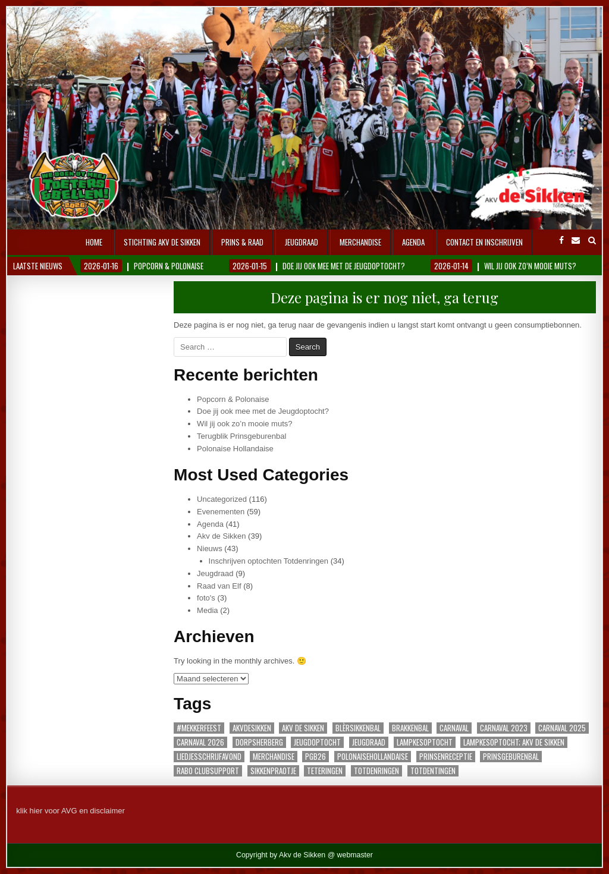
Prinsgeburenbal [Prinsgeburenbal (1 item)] (511, 756)
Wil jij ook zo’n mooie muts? (244, 423)
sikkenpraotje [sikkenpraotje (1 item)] (273, 770)
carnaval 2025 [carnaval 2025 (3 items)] (562, 728)
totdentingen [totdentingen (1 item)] (433, 770)
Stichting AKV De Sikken (162, 242)
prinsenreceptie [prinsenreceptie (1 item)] (445, 756)
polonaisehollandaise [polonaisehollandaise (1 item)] (372, 756)
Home (94, 242)
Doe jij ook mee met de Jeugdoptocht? (263, 411)
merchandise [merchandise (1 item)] (273, 756)
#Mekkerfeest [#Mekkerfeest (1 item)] (199, 728)
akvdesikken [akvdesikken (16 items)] (252, 728)
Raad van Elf (219, 585)
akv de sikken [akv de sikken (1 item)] (303, 728)
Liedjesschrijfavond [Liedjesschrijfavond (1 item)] (209, 756)
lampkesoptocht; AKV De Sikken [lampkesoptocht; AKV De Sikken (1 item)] (513, 742)
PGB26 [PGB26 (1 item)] (315, 756)
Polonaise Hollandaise (235, 448)
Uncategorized (222, 499)
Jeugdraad (301, 242)
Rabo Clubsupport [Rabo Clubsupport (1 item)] (208, 770)
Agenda (413, 242)
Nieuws (209, 548)
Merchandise (360, 242)
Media (207, 610)
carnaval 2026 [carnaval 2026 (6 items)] (200, 742)
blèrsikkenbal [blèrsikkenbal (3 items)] (358, 728)
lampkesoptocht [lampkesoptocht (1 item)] (425, 742)
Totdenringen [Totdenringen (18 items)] (376, 770)
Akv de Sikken (221, 536)
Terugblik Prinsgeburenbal (241, 436)
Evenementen (220, 511)
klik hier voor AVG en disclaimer (70, 810)
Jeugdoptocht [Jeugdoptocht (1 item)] (317, 742)
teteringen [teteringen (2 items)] (325, 770)
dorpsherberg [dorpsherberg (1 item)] (259, 742)
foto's (206, 597)
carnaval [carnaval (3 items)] (454, 728)
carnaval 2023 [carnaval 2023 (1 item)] (504, 728)
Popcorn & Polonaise (233, 399)
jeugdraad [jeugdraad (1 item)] (368, 742)
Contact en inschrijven (484, 242)
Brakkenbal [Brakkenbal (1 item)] (410, 728)
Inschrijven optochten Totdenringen (268, 561)
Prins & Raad (242, 242)
